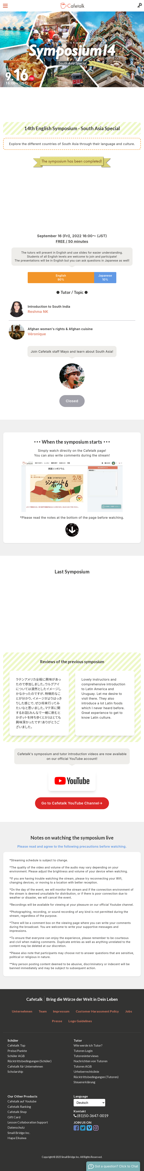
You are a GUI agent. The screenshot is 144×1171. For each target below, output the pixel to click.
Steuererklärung (84, 1082)
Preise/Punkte (17, 1051)
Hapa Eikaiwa (17, 1138)
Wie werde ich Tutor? (88, 1045)
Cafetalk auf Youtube (22, 1101)
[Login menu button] (139, 5)
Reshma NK (38, 311)
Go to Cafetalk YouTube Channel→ (71, 803)
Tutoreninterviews (86, 1056)
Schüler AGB (16, 1056)
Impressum (61, 1011)
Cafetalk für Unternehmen (25, 1066)
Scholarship (15, 1071)
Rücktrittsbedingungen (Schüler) (29, 1061)
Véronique (37, 334)
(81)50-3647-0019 (92, 1115)
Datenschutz (16, 1127)
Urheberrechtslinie (86, 1071)
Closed (72, 401)
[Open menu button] (5, 5)
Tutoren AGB (83, 1066)
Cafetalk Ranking (19, 1106)
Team (43, 1011)
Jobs (128, 1011)
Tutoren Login (83, 1051)
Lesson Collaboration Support (28, 1122)
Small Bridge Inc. (19, 1133)
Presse (57, 1021)
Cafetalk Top (16, 1045)
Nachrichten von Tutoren (90, 1061)
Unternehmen (22, 1011)
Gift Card (14, 1117)
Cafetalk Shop (17, 1112)
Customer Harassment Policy (97, 1011)
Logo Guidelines (80, 1021)
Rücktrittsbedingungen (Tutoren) (96, 1077)
